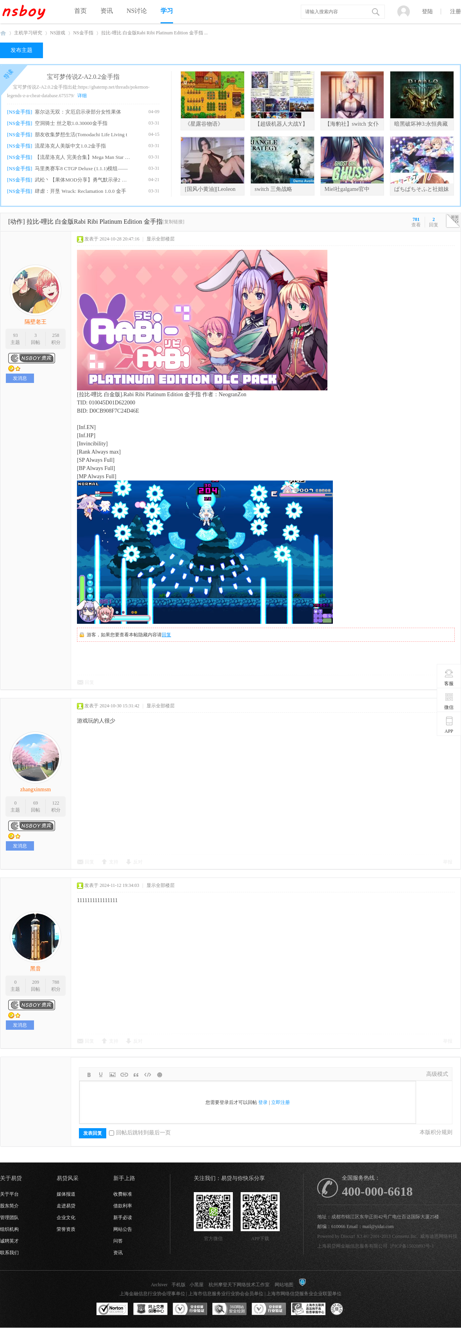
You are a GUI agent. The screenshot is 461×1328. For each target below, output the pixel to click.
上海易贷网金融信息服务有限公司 (352, 1246)
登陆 (427, 11)
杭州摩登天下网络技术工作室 (239, 1284)
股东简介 (9, 1206)
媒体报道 (66, 1194)
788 (55, 982)
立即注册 (280, 1102)
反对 (138, 862)
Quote (136, 1075)
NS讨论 (137, 10)
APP (449, 725)
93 (15, 335)
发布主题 (21, 50)
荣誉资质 (66, 1229)
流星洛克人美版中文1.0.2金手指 (70, 146)
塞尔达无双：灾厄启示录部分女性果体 (78, 112)
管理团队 (9, 1217)
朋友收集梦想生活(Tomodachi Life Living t (81, 134)
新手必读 (122, 1217)
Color (101, 1075)
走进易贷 (66, 1206)
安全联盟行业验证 (190, 1309)
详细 (82, 95)
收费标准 (122, 1194)
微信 (449, 701)
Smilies (159, 1075)
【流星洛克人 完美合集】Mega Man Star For (82, 157)
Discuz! (348, 1236)
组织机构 (9, 1229)
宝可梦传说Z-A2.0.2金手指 (83, 76)
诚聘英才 (9, 1241)
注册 (455, 11)
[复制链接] (173, 221)
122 (55, 803)
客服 (449, 677)
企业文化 (66, 1217)
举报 (447, 862)
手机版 (179, 1284)
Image (112, 1075)
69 (35, 803)
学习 (167, 10)
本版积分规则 (436, 1132)
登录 (263, 1102)
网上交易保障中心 (150, 1309)
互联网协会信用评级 (348, 1309)
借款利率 (122, 1206)
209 (35, 982)
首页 (80, 10)
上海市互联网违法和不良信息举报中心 (308, 1309)
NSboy (3, 33)
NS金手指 (83, 33)
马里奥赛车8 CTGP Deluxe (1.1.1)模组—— (81, 168)
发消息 (20, 378)
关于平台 (9, 1194)
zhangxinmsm (35, 789)
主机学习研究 (28, 33)
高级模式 (437, 1074)
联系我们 (9, 1252)
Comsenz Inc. (405, 1236)
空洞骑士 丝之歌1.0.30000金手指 (71, 123)
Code (148, 1075)
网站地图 (284, 1284)
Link (124, 1075)
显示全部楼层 (161, 239)
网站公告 (122, 1229)
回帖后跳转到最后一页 (140, 1133)
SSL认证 (112, 1309)
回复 (166, 634)
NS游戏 (57, 33)
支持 (113, 862)
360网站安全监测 (229, 1309)
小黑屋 (196, 1284)
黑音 (35, 969)
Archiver (159, 1284)
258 (55, 335)
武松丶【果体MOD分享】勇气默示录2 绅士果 (82, 180)
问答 (118, 1241)
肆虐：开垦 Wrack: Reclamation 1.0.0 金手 (80, 191)
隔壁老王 (35, 322)
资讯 (106, 10)
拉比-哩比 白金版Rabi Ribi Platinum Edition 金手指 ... (154, 33)
